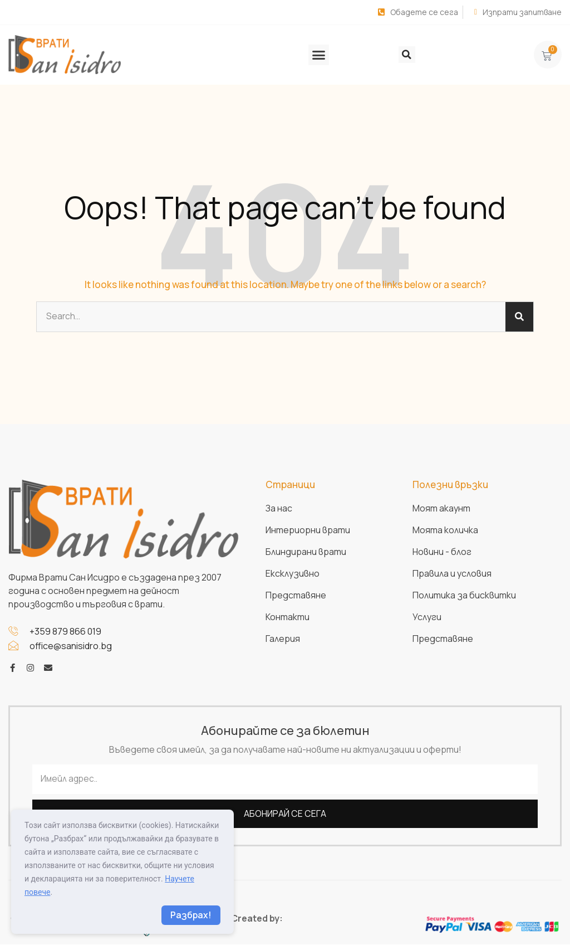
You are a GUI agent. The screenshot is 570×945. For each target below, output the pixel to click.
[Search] (519, 316)
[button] (319, 54)
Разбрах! (190, 915)
